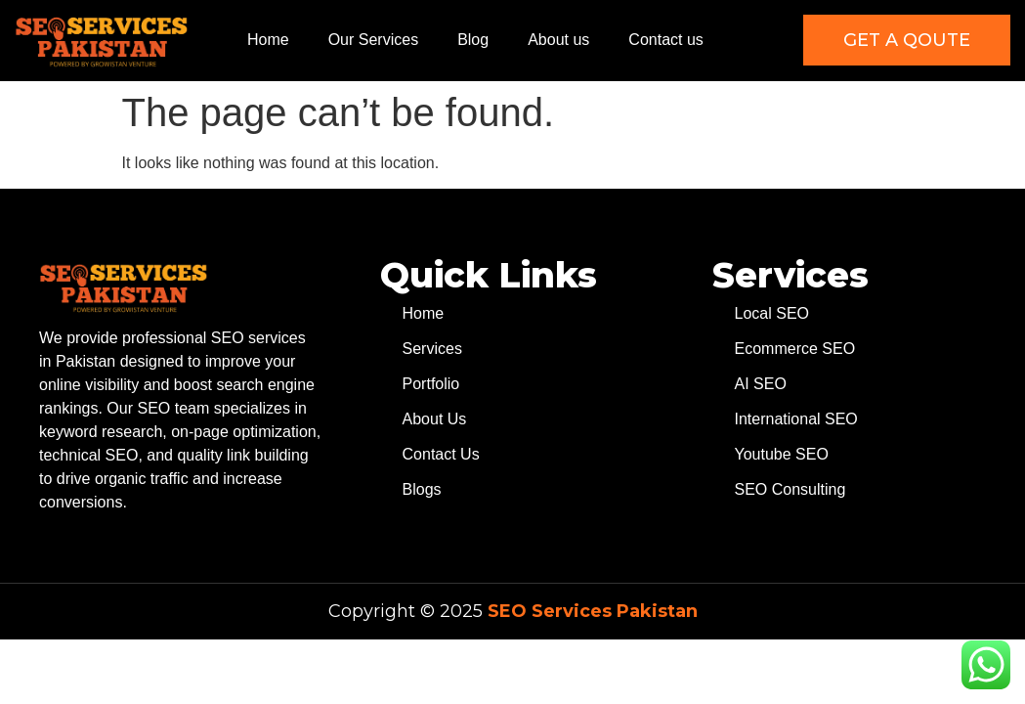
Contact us (665, 39)
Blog (473, 39)
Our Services (373, 39)
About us (558, 39)
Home (268, 39)
